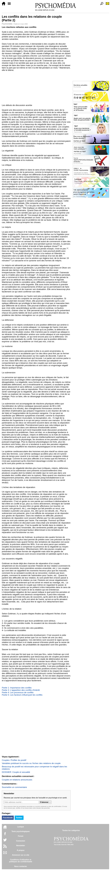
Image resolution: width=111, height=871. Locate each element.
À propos (20, 850)
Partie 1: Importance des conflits (17, 688)
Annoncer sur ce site (20, 855)
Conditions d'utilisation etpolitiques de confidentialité (20, 861)
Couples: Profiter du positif (14, 760)
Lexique (20, 827)
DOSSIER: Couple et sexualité (16, 772)
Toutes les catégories (71, 830)
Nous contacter (20, 866)
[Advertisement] (36, 87)
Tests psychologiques (21, 831)
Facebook (8, 817)
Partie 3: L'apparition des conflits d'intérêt (21, 690)
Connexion (20, 841)
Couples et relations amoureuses (17, 780)
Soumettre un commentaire (14, 787)
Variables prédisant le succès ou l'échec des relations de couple (31, 763)
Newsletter (20, 845)
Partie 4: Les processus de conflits (17, 692)
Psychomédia (7, 24)
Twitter (19, 817)
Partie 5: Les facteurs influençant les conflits (22, 695)
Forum (20, 836)
